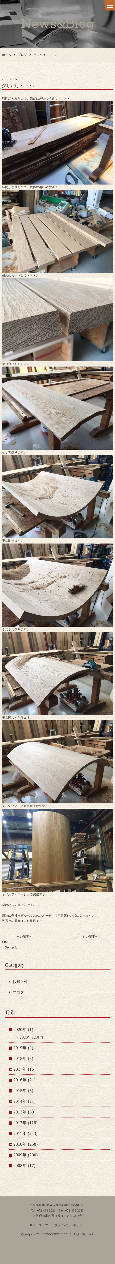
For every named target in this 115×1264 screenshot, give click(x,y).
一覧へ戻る (10, 944)
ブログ (18, 992)
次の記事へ (24, 936)
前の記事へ (90, 936)
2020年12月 (30, 1037)
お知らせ (20, 982)
